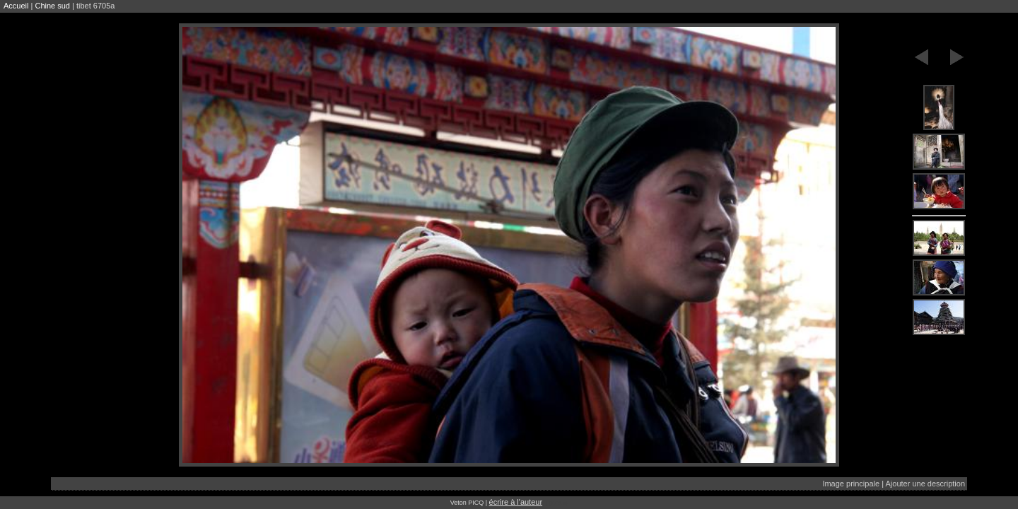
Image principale (850, 483)
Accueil (16, 5)
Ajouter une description (925, 483)
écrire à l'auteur (515, 502)
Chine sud (52, 5)
